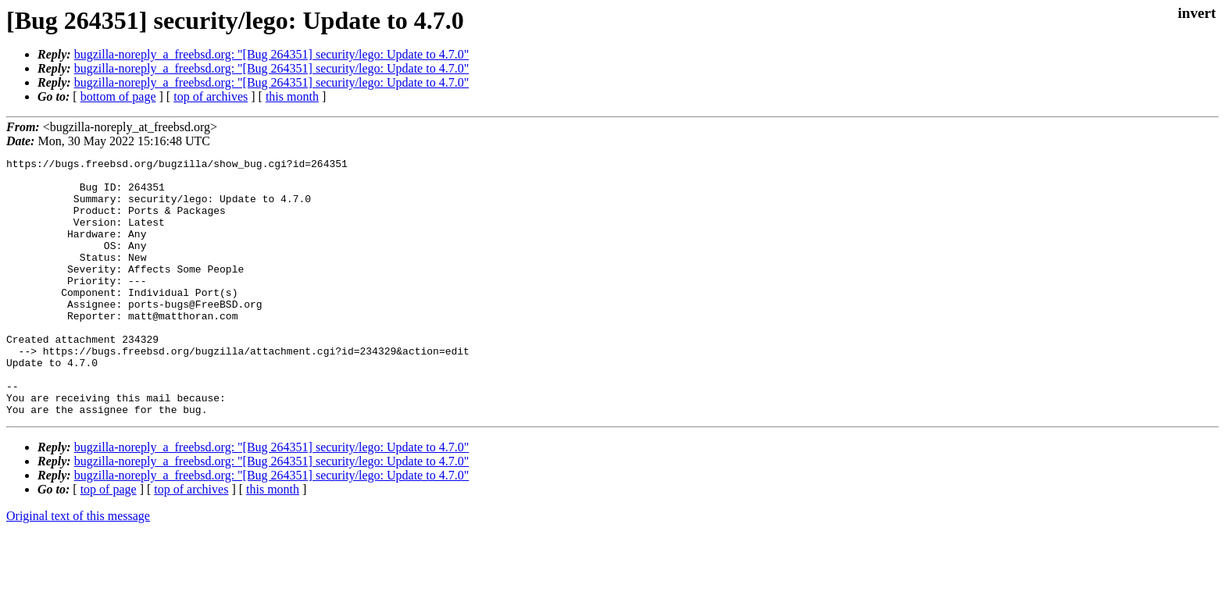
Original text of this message (78, 567)
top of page (108, 540)
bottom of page (118, 96)
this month (292, 96)
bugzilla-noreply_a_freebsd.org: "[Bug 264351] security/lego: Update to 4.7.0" (272, 54)
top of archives (210, 96)
